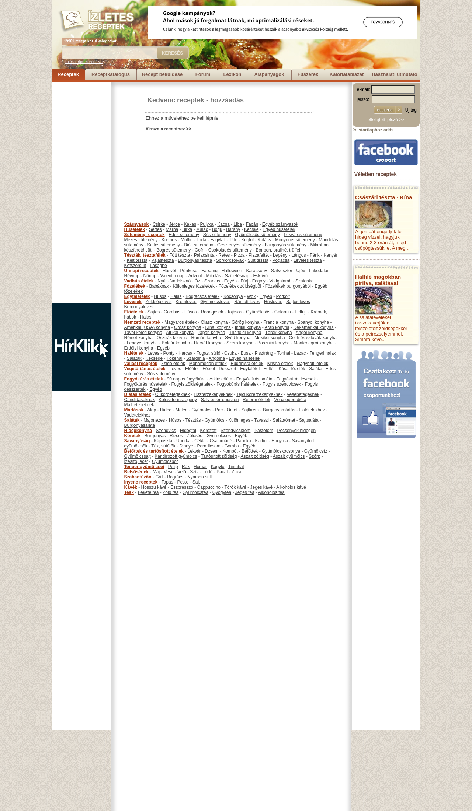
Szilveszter (281, 270)
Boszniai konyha (273, 342)
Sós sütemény (217, 234)
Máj (156, 471)
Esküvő (260, 275)
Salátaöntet (284, 420)
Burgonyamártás (279, 409)
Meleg (182, 409)
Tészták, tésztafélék (145, 255)
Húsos (160, 296)
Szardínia (195, 358)
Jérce (174, 224)
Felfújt (301, 312)
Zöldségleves (159, 301)
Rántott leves (247, 301)
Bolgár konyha (176, 342)
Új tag (411, 110)
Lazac (300, 353)
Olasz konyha (214, 322)
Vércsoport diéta (290, 399)
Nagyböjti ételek (312, 363)
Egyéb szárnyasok (280, 224)
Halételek (134, 353)
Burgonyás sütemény (285, 244)
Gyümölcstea (195, 492)
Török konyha (278, 332)
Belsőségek (136, 471)
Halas (176, 296)
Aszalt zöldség (254, 456)
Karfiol (261, 440)
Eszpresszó (181, 487)
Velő (181, 471)
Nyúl (161, 281)
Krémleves (186, 301)
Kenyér (331, 255)
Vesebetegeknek (303, 394)
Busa (246, 353)
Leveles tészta (308, 260)
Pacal (222, 471)
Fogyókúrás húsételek (145, 384)
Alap (151, 409)
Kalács (264, 239)
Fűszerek (308, 74)
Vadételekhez (137, 415)
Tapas (167, 482)
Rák (186, 466)
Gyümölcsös (258, 312)
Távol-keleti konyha (143, 332)
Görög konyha (245, 322)
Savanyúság (137, 440)
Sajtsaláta (309, 420)
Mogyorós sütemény (295, 239)
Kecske (251, 229)
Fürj (244, 281)
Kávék (130, 487)
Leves (153, 353)
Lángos (298, 255)
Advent (195, 275)
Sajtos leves (298, 301)
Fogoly (259, 281)
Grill (159, 477)
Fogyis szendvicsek (282, 384)
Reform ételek (256, 399)
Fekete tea (148, 492)
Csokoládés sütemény (230, 250)
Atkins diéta (220, 379)
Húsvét (169, 270)
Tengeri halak (323, 353)
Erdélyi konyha (138, 348)
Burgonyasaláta (139, 425)
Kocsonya (233, 296)
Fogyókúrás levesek (296, 379)
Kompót (229, 451)
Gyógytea (221, 492)
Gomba (231, 446)
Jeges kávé (261, 487)
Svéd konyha (237, 337)
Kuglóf (247, 239)
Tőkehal (175, 358)
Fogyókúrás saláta (254, 379)
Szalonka (304, 281)
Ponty (169, 353)
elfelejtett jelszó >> (386, 119)
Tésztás (193, 420)
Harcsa (185, 353)
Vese (169, 471)
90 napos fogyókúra (186, 379)
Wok (251, 296)
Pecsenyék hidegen (296, 430)
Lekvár (194, 451)
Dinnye (186, 446)
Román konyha (206, 337)
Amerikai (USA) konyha (147, 327)
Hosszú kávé (154, 487)
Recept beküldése (162, 74)
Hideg (165, 409)
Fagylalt (218, 239)
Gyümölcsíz (315, 451)
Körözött (208, 430)
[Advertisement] (81, 192)
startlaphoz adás (373, 130)
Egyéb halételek (244, 358)
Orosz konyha (187, 327)
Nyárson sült (199, 477)
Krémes (169, 239)
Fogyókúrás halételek (237, 384)
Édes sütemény (184, 234)
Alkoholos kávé (291, 487)
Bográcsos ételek (202, 296)
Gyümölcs (201, 409)
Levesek (133, 301)
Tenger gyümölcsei (144, 466)
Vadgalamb (281, 281)
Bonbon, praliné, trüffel (278, 250)
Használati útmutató (394, 74)
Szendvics (166, 430)
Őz (197, 281)
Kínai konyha (218, 327)
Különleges (239, 420)
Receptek (68, 74)
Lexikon (232, 74)
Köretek (132, 435)
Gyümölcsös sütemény (257, 234)
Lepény (280, 255)
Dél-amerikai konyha (313, 327)
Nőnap (149, 275)
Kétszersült (135, 265)
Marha (172, 229)
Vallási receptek (140, 363)
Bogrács (175, 477)
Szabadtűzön (138, 477)
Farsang (209, 270)
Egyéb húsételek (279, 229)
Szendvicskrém (235, 430)
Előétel (192, 368)
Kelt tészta (137, 260)
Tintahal (236, 466)
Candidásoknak (139, 399)
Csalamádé (221, 440)
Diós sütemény (198, 244)
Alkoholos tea (271, 492)
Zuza (237, 471)
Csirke (159, 224)
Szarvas (212, 281)
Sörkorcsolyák (230, 260)
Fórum (202, 74)
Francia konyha (278, 322)
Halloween (232, 270)
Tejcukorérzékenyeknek (259, 394)
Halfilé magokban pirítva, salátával (378, 280)
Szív (194, 471)
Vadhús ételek (139, 281)
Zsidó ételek (173, 363)
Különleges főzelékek (194, 286)
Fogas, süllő (209, 353)
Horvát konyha (208, 342)
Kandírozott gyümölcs (176, 456)
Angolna (217, 358)
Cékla (200, 440)
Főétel (208, 368)
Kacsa (223, 224)
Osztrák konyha (172, 337)
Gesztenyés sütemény (239, 244)
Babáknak (159, 286)
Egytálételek (137, 296)
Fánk (315, 255)
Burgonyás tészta (195, 260)
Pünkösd (189, 270)
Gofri (199, 250)
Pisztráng (264, 353)
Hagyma (279, 440)
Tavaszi (261, 420)
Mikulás (213, 275)
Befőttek (250, 451)
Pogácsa (281, 260)
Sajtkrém (250, 409)
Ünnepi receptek (141, 270)
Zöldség (195, 435)
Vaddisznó (180, 281)
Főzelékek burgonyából (288, 286)
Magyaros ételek (180, 322)
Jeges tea (244, 492)
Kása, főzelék (291, 368)
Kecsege (154, 358)
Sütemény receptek (144, 234)
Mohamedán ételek (208, 363)
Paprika (243, 440)
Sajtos (154, 312)
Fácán (252, 224)
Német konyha (138, 337)
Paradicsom (208, 446)
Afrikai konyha (180, 332)
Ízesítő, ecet (136, 461)
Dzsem (211, 451)
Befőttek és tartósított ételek (154, 451)
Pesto (182, 482)
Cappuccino (209, 487)
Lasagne (158, 265)
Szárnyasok (136, 224)
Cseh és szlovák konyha (312, 337)
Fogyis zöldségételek (192, 384)
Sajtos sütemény (163, 244)
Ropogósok (212, 312)
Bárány (233, 229)
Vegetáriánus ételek (145, 368)
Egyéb (230, 281)
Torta (201, 239)
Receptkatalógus (110, 74)
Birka (187, 229)
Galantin (282, 312)
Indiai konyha (248, 327)
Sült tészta (258, 260)
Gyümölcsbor (165, 461)
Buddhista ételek (246, 363)
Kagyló (218, 466)
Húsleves (273, 301)
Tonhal (283, 353)
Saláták (134, 358)
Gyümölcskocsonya (281, 451)
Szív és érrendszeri (220, 399)
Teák (129, 492)
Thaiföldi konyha (245, 332)
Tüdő (207, 471)
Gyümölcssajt (137, 456)
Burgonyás (155, 435)
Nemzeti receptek (142, 322)
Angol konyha (309, 332)
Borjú (217, 229)
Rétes (224, 255)
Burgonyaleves (138, 306)
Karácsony (256, 270)
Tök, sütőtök (163, 446)
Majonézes (154, 420)
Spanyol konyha (313, 322)
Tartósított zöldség (219, 456)
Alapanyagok (269, 74)
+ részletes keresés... (84, 61)
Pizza (239, 255)
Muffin (186, 239)
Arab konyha (276, 327)
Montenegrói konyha (314, 342)
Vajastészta (163, 260)
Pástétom (263, 430)
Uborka (183, 440)
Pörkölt (283, 296)
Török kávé (235, 487)
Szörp (314, 456)
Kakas (190, 224)
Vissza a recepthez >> (168, 128)
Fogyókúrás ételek (143, 379)
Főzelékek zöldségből (240, 286)
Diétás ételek (137, 394)
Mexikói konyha (269, 337)
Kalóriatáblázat (347, 74)
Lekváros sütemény (303, 234)
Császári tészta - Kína (383, 197)
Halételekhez (311, 409)
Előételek (134, 312)
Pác (219, 409)
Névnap (131, 275)
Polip (173, 466)
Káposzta (163, 440)
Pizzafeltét (259, 255)
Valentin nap (172, 275)
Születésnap (237, 275)
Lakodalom (320, 270)
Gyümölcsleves (215, 301)
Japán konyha (211, 332)
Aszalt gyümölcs (289, 456)
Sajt (196, 482)
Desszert (227, 368)
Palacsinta (204, 255)
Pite (233, 239)
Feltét (269, 368)
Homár (200, 466)
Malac (202, 229)
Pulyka (207, 224)
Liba (237, 224)
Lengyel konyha (142, 342)
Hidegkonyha (138, 430)
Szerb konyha (239, 342)
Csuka (230, 353)
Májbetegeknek (139, 404)
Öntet (232, 409)
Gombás (172, 312)
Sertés (155, 229)
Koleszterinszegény (178, 399)
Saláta (315, 368)
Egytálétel (250, 368)
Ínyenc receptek (141, 482)
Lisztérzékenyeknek (213, 394)
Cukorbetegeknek (172, 394)
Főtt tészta (179, 255)
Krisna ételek (280, 363)
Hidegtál (188, 430)
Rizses (176, 435)
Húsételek (134, 229)
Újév (300, 270)
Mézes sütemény (141, 239)
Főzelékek (134, 286)
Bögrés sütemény (173, 250)
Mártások (134, 409)
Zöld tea (170, 492)
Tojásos (234, 312)
